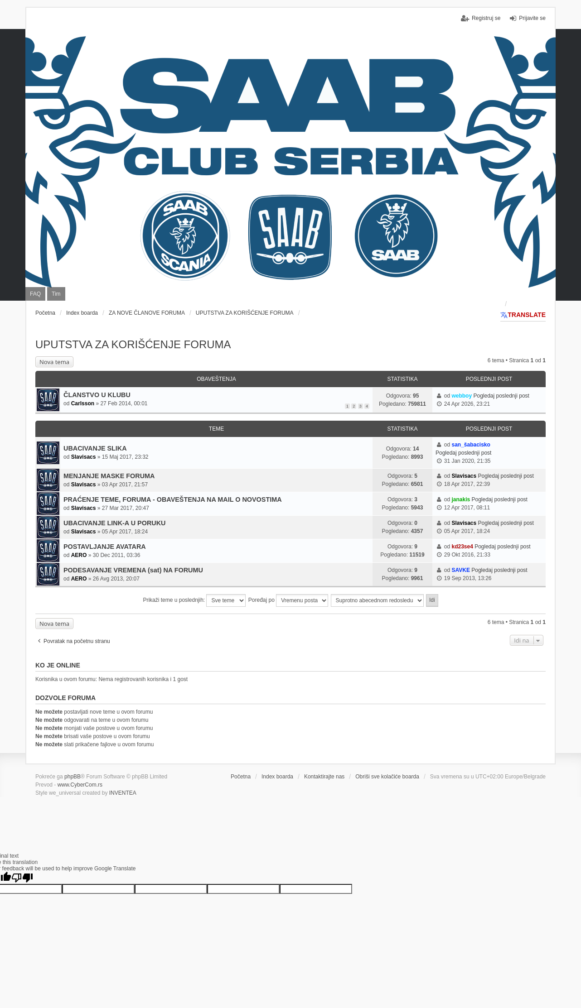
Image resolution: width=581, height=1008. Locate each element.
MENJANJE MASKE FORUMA (109, 476)
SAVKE (460, 570)
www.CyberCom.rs (80, 785)
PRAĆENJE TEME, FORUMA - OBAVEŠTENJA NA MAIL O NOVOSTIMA (172, 499)
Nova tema (54, 362)
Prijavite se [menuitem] (532, 18)
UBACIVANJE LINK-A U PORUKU (114, 523)
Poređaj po (288, 600)
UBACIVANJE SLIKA (95, 448)
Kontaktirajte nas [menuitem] (324, 776)
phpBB (72, 776)
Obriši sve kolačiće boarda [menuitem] (387, 776)
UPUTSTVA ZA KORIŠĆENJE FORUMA (133, 344)
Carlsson (82, 403)
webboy (461, 396)
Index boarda (277, 776)
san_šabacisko (470, 445)
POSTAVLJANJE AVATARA (104, 546)
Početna (241, 776)
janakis (460, 499)
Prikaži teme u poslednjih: (194, 600)
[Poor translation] (22, 878)
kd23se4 (462, 546)
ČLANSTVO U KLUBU (97, 394)
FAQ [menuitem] (35, 294)
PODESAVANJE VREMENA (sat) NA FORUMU (133, 570)
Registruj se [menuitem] (486, 18)
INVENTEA (122, 793)
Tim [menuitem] (56, 294)
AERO (79, 555)
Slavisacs (83, 457)
